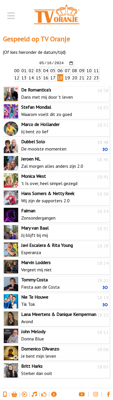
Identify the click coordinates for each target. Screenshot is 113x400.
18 (60, 77)
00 (16, 70)
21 (81, 77)
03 (38, 70)
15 (38, 77)
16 (45, 77)
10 (89, 70)
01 (24, 70)
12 (16, 77)
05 (52, 70)
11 (96, 70)
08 (74, 70)
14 (31, 77)
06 (60, 70)
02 (31, 70)
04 (45, 70)
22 (89, 77)
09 (81, 70)
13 (24, 77)
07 (67, 70)
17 (52, 77)
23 (96, 77)
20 (74, 77)
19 (67, 77)
